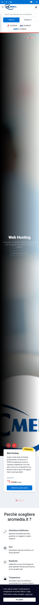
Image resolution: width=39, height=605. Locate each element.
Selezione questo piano (19, 488)
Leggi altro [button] (29, 594)
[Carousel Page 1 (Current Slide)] (16, 500)
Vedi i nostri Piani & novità (19, 254)
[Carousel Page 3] (20, 500)
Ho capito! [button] (19, 599)
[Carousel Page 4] (22, 500)
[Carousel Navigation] (11, 445)
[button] (28, 37)
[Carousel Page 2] (18, 500)
